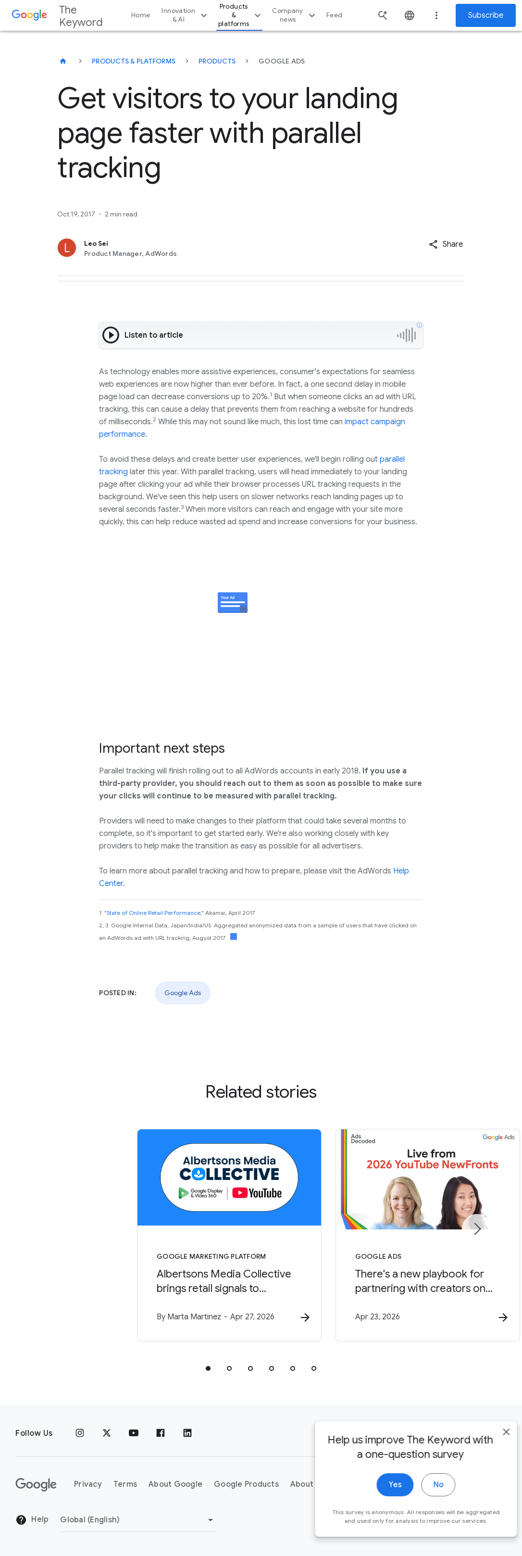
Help (32, 1520)
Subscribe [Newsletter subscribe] (485, 15)
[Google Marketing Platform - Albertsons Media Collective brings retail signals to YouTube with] (135, 1236)
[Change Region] (138, 1519)
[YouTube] (133, 1433)
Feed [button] (334, 15)
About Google (175, 1485)
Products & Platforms (133, 61)
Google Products (246, 1485)
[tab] (208, 1369)
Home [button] (140, 15)
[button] (446, 244)
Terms (125, 1485)
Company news (295, 15)
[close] (492, 1451)
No (424, 1504)
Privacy (88, 1485)
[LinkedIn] (187, 1433)
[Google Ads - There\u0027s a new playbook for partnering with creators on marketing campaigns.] (387, 1236)
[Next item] (476, 1229)
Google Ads (182, 992)
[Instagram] (79, 1433)
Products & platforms (240, 15)
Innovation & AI (186, 15)
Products (217, 61)
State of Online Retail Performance (153, 912)
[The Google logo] (36, 1484)
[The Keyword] (63, 61)
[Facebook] (160, 1433)
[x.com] (106, 1433)
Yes (380, 1504)
